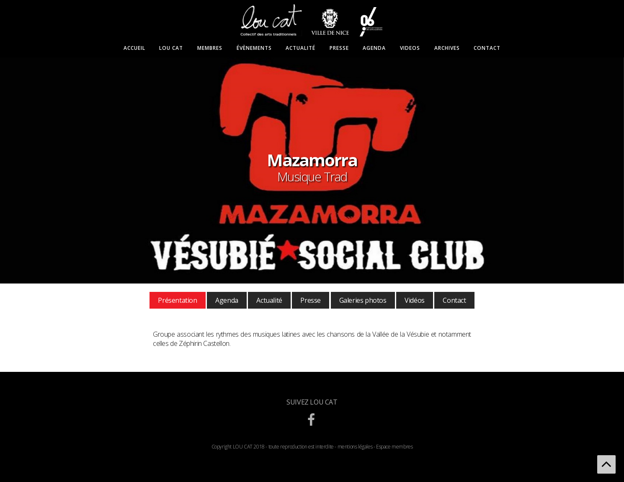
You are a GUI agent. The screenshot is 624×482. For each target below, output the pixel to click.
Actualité (300, 48)
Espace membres (394, 446)
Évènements (254, 48)
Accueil (134, 48)
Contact (487, 48)
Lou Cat (171, 48)
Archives (447, 48)
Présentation (177, 300)
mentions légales (355, 446)
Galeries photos (363, 300)
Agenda (374, 48)
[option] (312, 170)
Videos (410, 48)
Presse (339, 48)
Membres (209, 48)
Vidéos (415, 300)
